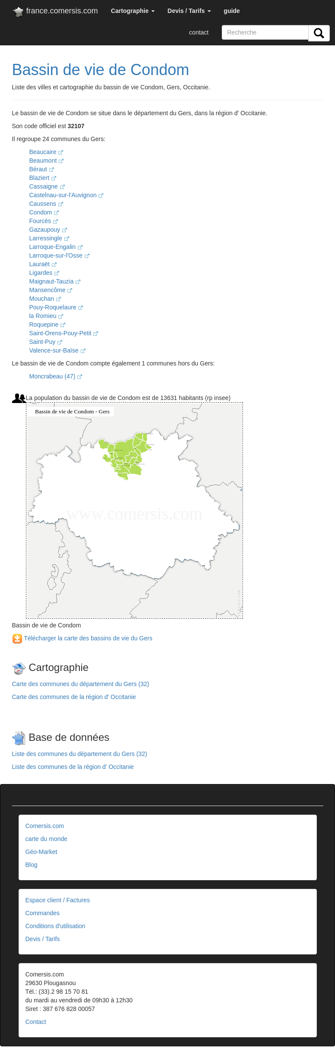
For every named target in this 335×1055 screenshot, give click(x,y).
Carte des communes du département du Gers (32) (81, 683)
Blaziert (43, 177)
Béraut (41, 169)
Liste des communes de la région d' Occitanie (73, 766)
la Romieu (46, 315)
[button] (133, 11)
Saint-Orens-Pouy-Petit (64, 333)
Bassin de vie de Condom (100, 70)
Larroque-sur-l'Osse (59, 255)
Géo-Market (41, 851)
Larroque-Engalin (56, 246)
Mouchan (45, 298)
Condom (44, 212)
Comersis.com (45, 825)
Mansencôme (51, 290)
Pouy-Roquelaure (56, 307)
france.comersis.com (55, 12)
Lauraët (43, 264)
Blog (32, 864)
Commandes (43, 913)
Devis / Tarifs (43, 938)
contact (198, 32)
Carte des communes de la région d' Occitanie (74, 696)
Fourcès (43, 220)
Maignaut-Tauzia (55, 281)
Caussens (46, 203)
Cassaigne (47, 186)
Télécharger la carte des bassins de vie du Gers (82, 638)
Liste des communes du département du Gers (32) (79, 753)
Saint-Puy (46, 341)
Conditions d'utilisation (56, 926)
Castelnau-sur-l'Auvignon (66, 195)
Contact (36, 1021)
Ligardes (44, 272)
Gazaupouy (48, 229)
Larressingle (49, 238)
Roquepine (47, 324)
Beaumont (46, 160)
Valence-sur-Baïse (57, 350)
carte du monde (46, 838)
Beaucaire (46, 151)
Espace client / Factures (58, 900)
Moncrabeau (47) (56, 376)
